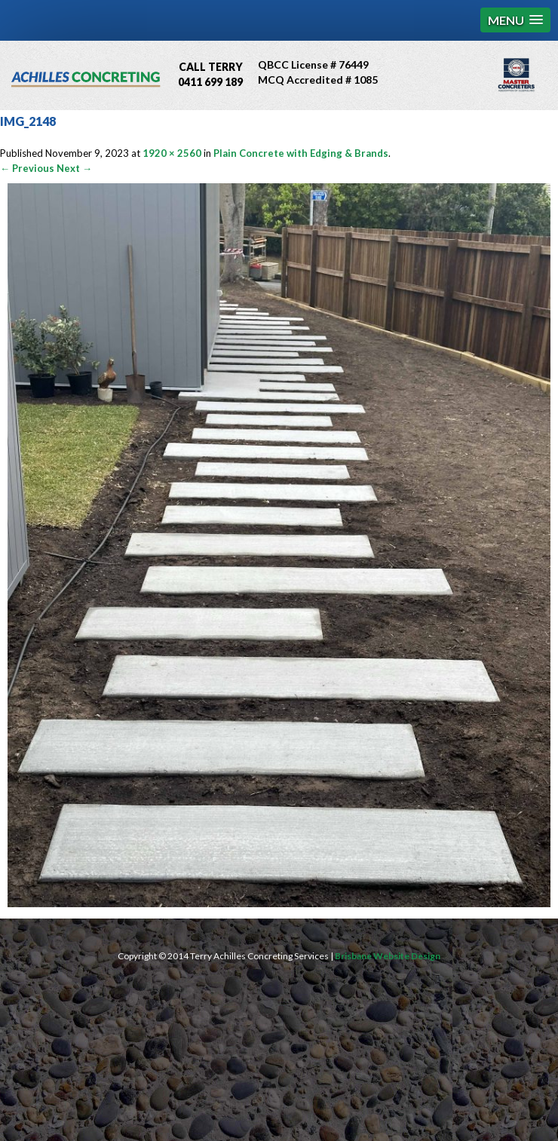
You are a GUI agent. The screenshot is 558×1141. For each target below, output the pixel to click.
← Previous (27, 168)
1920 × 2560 (172, 153)
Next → (74, 168)
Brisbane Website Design (387, 956)
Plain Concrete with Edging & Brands (300, 153)
